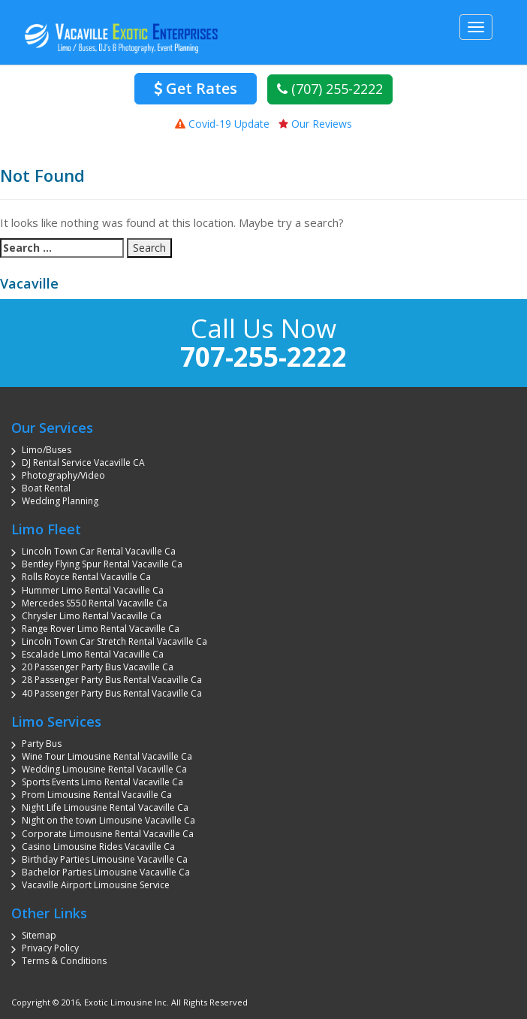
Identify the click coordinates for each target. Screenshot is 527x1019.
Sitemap (39, 935)
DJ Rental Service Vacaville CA (83, 462)
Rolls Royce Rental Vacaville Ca (86, 576)
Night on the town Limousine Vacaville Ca (108, 820)
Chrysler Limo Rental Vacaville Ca (91, 615)
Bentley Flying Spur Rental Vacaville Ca (102, 564)
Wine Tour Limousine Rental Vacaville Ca (107, 756)
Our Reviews (315, 123)
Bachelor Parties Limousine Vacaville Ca (106, 872)
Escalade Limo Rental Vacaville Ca (93, 654)
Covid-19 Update (222, 123)
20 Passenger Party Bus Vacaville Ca (97, 667)
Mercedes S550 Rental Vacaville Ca (94, 603)
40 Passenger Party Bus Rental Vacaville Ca (112, 693)
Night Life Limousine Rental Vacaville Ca (105, 807)
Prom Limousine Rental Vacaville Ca (97, 794)
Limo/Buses (46, 449)
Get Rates (195, 88)
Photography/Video (63, 475)
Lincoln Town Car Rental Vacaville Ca (99, 551)
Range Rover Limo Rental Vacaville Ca (100, 628)
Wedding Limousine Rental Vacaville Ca (104, 769)
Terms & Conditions (64, 960)
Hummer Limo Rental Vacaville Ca (93, 590)
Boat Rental (46, 488)
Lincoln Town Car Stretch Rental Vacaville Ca (114, 641)
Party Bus (42, 743)
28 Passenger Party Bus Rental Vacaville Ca (112, 679)
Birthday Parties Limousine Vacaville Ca (105, 859)
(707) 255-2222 (330, 89)
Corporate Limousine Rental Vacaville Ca (108, 833)
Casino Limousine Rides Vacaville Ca (98, 846)
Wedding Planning (60, 500)
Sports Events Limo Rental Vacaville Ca (102, 782)
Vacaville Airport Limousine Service (96, 884)
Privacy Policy (50, 948)
